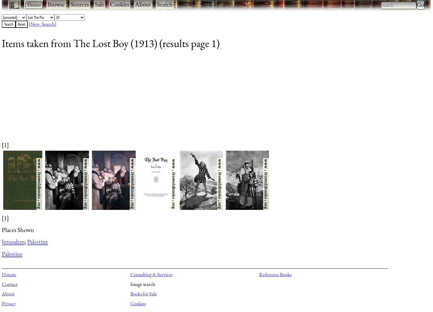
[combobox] (398, 5)
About (143, 4)
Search (165, 4)
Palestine (37, 242)
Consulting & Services (151, 274)
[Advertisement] (179, 99)
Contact (9, 284)
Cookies (119, 4)
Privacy (9, 303)
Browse (56, 4)
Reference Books (275, 274)
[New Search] (42, 24)
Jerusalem (13, 242)
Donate (9, 274)
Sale (99, 4)
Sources (80, 4)
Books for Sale (143, 293)
